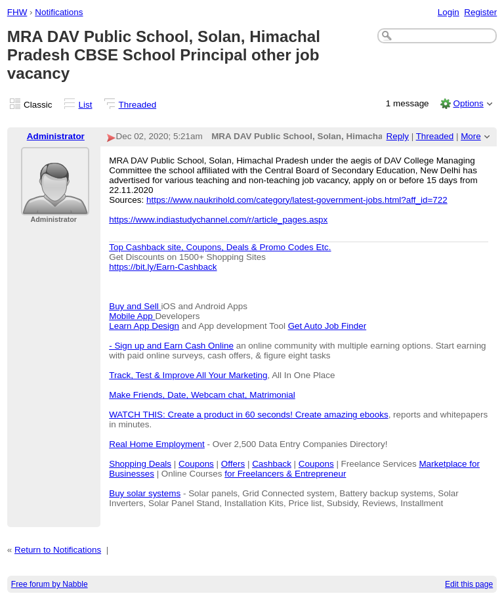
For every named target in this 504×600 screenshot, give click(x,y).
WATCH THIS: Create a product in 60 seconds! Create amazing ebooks (248, 414)
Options (468, 103)
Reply (398, 136)
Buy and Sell (135, 306)
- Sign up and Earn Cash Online (171, 346)
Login (448, 12)
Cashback (271, 464)
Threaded (138, 105)
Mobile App (132, 316)
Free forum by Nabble (49, 584)
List (86, 105)
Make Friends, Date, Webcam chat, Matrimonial (202, 395)
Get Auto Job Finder (327, 326)
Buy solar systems (144, 493)
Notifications (59, 12)
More (471, 136)
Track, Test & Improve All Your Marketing (188, 375)
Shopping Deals (140, 464)
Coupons (196, 464)
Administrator (56, 136)
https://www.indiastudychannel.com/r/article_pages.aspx (218, 220)
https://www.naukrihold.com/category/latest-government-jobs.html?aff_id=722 (297, 200)
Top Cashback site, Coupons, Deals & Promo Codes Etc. (220, 247)
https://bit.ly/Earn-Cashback (163, 267)
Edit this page (469, 584)
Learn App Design (144, 326)
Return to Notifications (57, 550)
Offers (233, 464)
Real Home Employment (157, 444)
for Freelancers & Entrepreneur (285, 474)
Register (480, 12)
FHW (17, 12)
